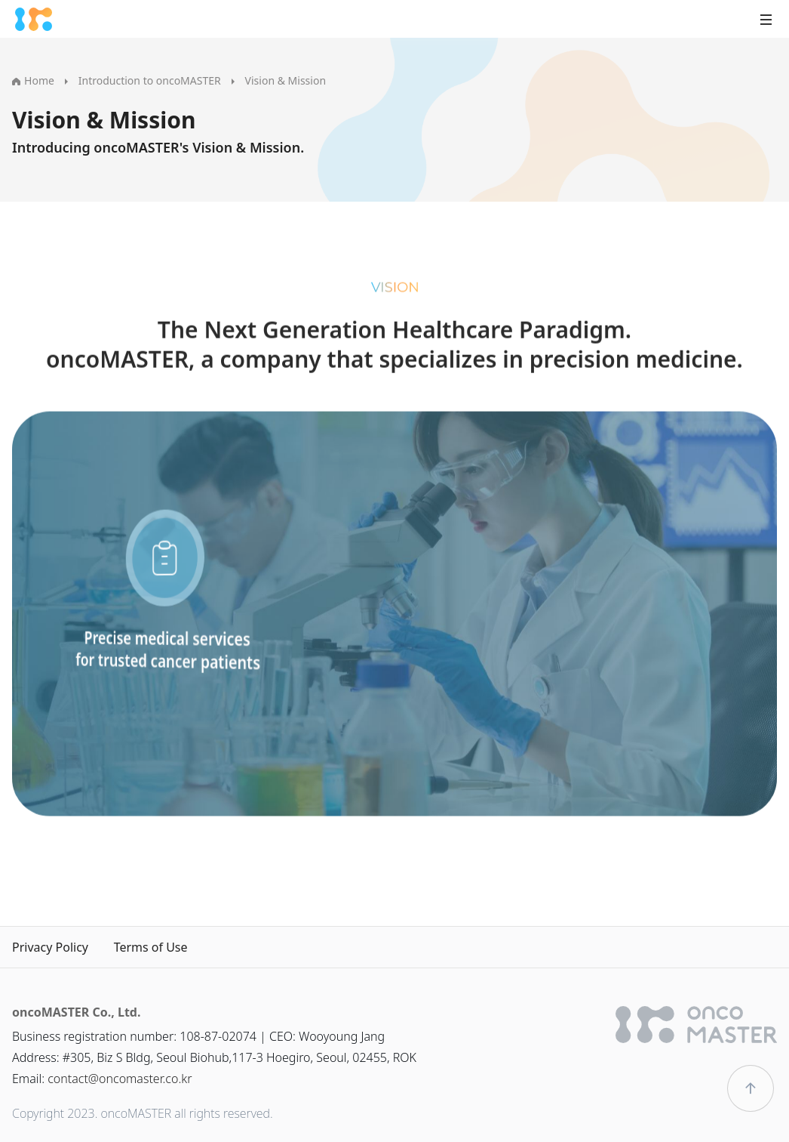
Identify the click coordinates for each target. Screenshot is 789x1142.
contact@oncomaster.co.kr (120, 1078)
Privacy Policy (50, 947)
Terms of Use (151, 947)
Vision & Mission (285, 80)
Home (33, 80)
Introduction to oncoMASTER (149, 80)
